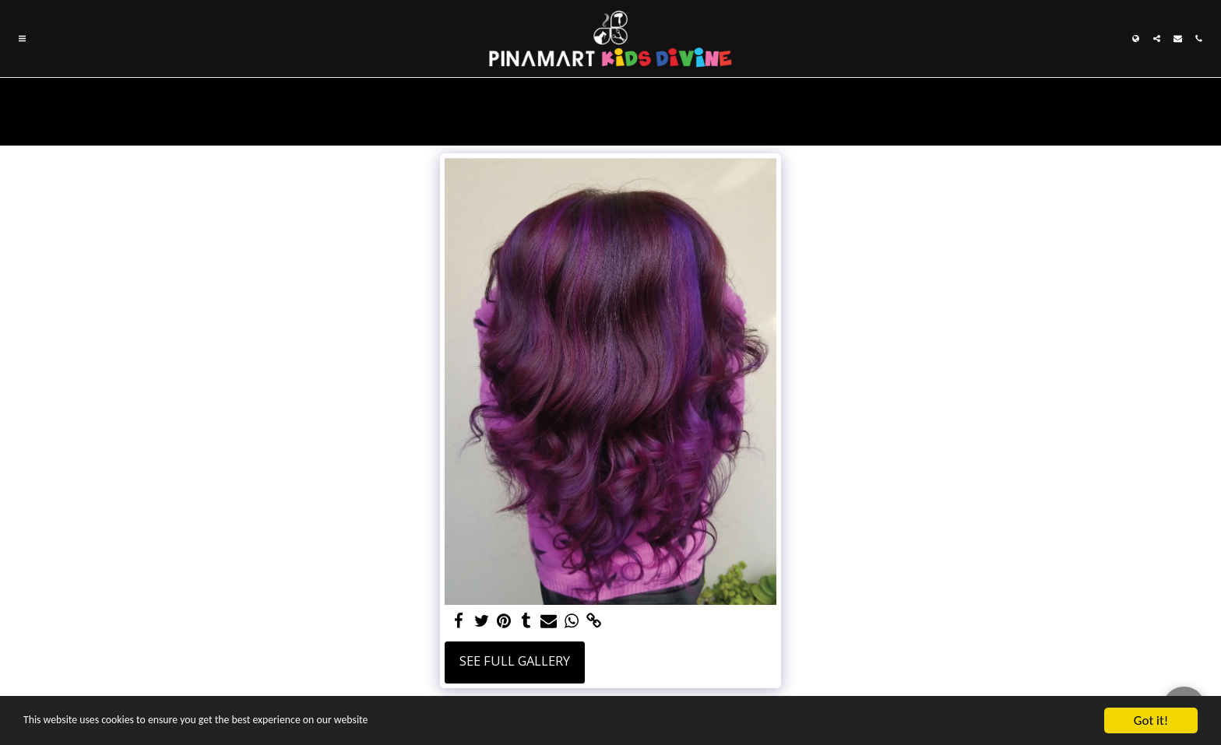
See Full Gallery (514, 660)
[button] (22, 38)
